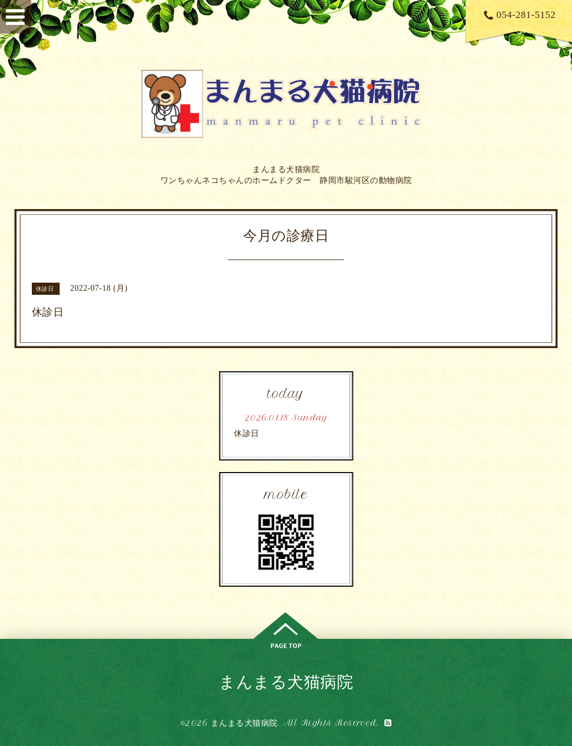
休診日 (246, 433)
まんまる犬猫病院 (286, 681)
